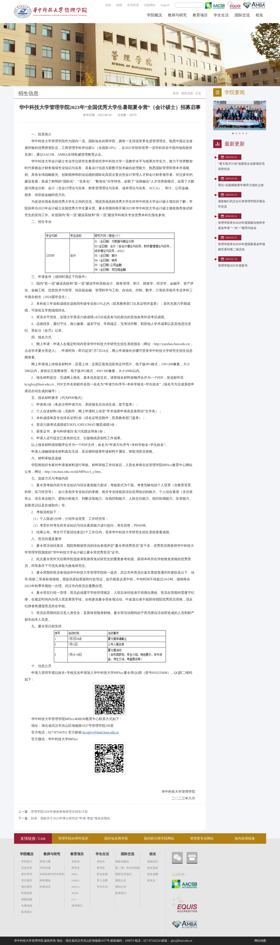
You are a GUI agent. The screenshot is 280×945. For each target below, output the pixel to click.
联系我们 (26, 911)
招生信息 (187, 93)
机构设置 (26, 893)
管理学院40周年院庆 (73, 838)
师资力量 (45, 861)
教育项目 (200, 15)
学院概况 (154, 15)
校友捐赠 (152, 874)
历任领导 (26, 880)
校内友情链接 (245, 838)
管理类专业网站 (202, 838)
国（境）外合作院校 (127, 867)
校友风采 (152, 867)
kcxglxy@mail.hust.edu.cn (101, 732)
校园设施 (26, 899)
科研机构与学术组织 (52, 874)
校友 (259, 15)
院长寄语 (26, 874)
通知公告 (120, 886)
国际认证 (120, 880)
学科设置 (45, 867)
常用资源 (133, 5)
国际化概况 (122, 861)
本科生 (76, 861)
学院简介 (26, 861)
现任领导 (26, 886)
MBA (75, 874)
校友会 (151, 880)
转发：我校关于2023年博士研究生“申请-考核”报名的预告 (70, 818)
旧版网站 (150, 5)
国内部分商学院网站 (159, 838)
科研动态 (45, 886)
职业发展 (102, 874)
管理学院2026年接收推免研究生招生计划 (59, 811)
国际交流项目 (123, 874)
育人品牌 (102, 880)
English (165, 5)
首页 (176, 93)
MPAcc (76, 886)
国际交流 (242, 15)
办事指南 (26, 905)
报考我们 (77, 905)
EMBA (76, 880)
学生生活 (221, 15)
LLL (74, 899)
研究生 (76, 867)
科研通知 (45, 880)
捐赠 (119, 5)
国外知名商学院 (116, 838)
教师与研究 (177, 15)
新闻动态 (152, 861)
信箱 (108, 5)
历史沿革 (26, 867)
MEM (75, 893)
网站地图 (260, 940)
